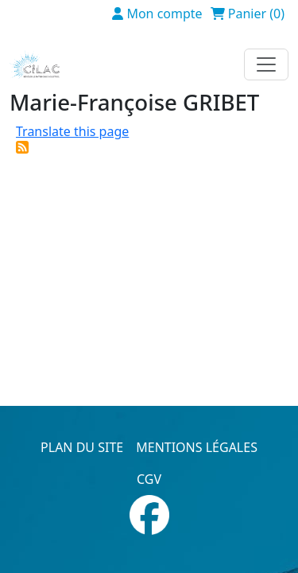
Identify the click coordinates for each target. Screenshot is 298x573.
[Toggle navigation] (266, 64)
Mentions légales (196, 447)
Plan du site (82, 447)
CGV (149, 479)
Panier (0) (256, 13)
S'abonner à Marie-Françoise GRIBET (22, 147)
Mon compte (164, 13)
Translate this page (72, 131)
